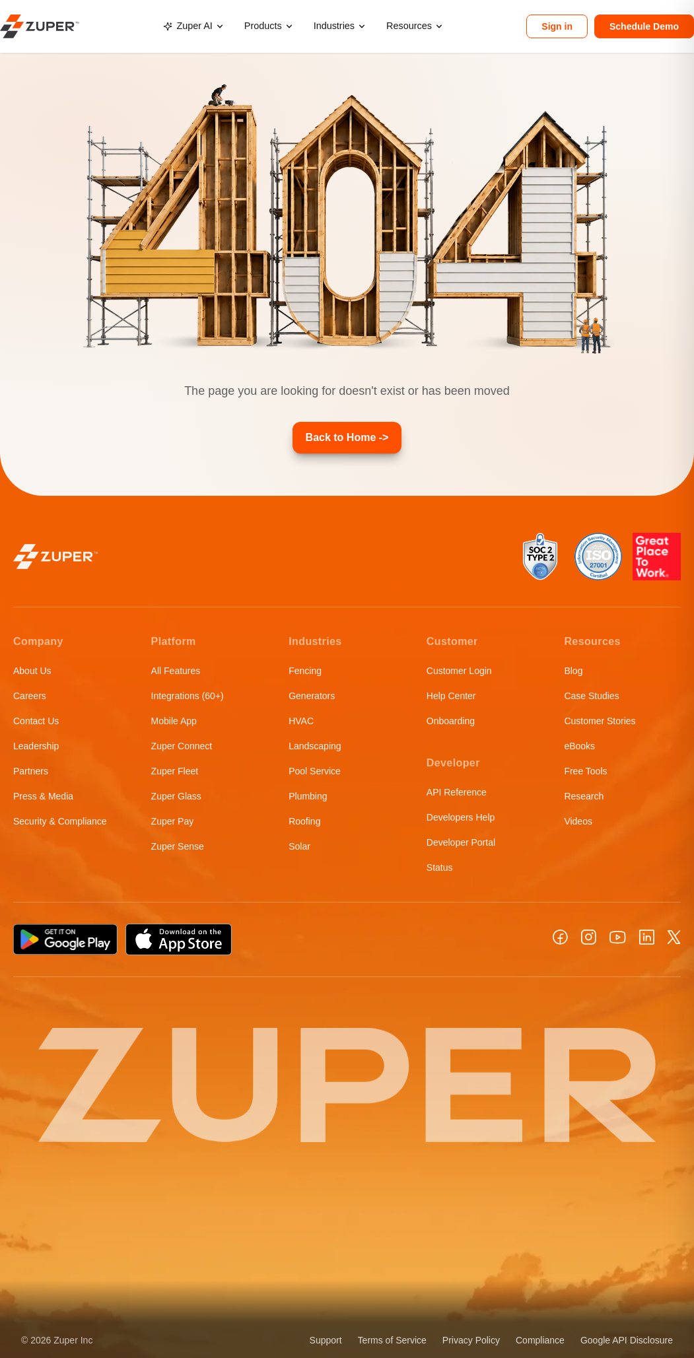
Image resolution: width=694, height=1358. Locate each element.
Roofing (304, 821)
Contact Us (36, 721)
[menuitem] (193, 26)
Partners (30, 771)
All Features (176, 670)
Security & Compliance (60, 821)
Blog (573, 670)
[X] (674, 937)
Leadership (36, 746)
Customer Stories (599, 721)
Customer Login (459, 670)
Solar (299, 846)
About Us (32, 670)
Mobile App (174, 721)
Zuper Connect (182, 746)
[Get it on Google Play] (65, 939)
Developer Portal (461, 842)
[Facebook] (560, 937)
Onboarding (451, 721)
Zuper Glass (176, 796)
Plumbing (308, 796)
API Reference (457, 792)
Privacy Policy (471, 1340)
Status (440, 867)
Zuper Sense (177, 846)
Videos (578, 821)
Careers (29, 696)
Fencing (305, 670)
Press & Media (43, 796)
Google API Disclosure (626, 1340)
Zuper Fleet (175, 771)
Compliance (540, 1340)
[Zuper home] (39, 26)
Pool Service (315, 771)
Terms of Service (392, 1340)
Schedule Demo (644, 26)
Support (326, 1340)
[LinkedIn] (646, 937)
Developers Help (461, 817)
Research (584, 796)
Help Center (451, 696)
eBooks (579, 746)
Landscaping (315, 746)
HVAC (301, 721)
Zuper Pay (172, 821)
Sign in (557, 26)
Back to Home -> (347, 437)
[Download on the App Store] (178, 939)
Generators (312, 696)
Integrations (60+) (187, 696)
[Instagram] (588, 937)
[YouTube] (617, 937)
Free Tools (585, 771)
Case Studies (591, 696)
